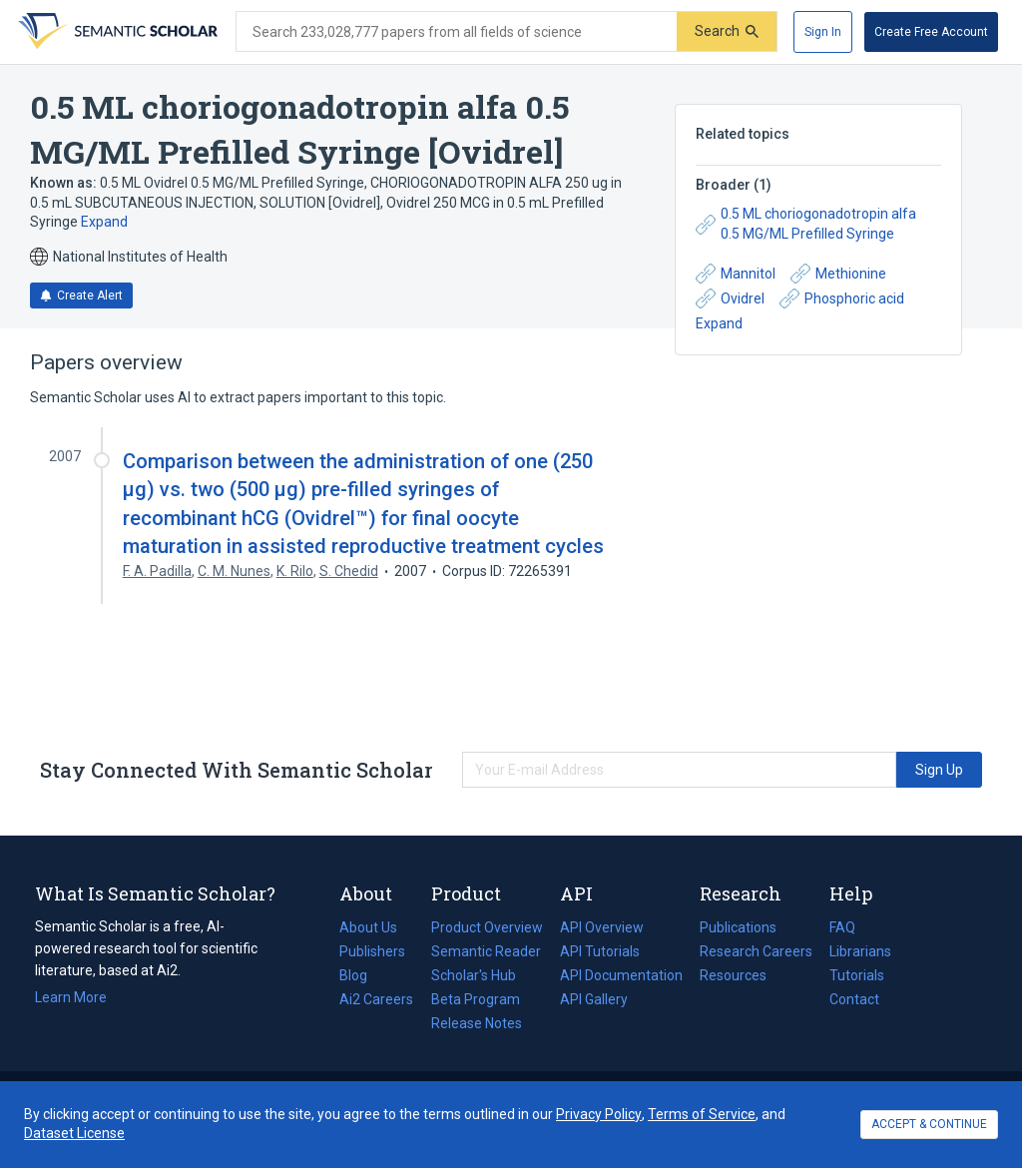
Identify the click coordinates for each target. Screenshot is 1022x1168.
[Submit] (726, 31)
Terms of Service (702, 1114)
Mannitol (735, 274)
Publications (738, 927)
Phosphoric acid (841, 298)
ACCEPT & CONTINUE (929, 1124)
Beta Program (475, 999)
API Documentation (621, 975)
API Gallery (594, 999)
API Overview (602, 927)
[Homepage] (116, 32)
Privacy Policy (599, 1114)
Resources (733, 975)
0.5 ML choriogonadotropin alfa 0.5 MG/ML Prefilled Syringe (806, 224)
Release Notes (476, 1023)
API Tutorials (600, 951)
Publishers (372, 951)
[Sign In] (822, 32)
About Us (368, 927)
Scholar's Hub (473, 975)
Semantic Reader (486, 951)
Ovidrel (730, 298)
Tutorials (856, 975)
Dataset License (74, 1133)
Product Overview (487, 927)
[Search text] (457, 32)
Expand (104, 222)
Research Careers (756, 951)
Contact (854, 999)
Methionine (838, 274)
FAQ (842, 927)
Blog (361, 975)
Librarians (860, 951)
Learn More (71, 997)
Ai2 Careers (376, 999)
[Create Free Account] (931, 32)
